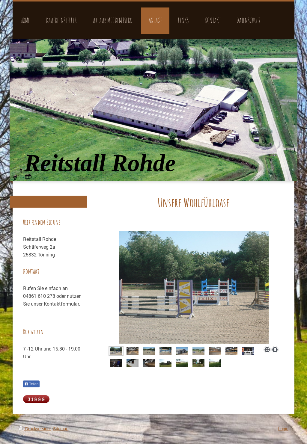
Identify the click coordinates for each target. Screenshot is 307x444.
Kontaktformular (61, 303)
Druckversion (35, 428)
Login (283, 428)
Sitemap (60, 428)
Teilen (31, 384)
